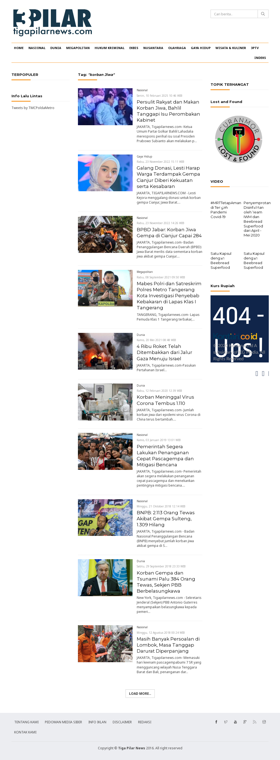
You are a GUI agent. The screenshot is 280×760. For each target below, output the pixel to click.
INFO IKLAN (97, 722)
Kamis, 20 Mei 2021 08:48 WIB (156, 340)
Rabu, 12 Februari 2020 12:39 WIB (159, 391)
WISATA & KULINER (230, 48)
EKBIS (133, 48)
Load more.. (140, 693)
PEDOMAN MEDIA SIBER (63, 722)
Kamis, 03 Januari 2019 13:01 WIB (159, 440)
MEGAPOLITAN (78, 48)
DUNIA (55, 48)
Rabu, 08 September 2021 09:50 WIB (161, 277)
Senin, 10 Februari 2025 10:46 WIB (159, 96)
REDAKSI (144, 722)
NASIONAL (36, 48)
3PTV (255, 48)
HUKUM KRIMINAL (109, 48)
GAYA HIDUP (201, 48)
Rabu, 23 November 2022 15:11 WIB (160, 162)
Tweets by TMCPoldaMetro (32, 107)
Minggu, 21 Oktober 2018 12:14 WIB (161, 506)
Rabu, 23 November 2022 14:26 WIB (160, 223)
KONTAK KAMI (25, 732)
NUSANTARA (153, 48)
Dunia (141, 335)
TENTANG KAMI (26, 722)
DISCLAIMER (122, 722)
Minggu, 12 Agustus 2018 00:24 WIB (161, 633)
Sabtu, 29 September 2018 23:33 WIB (161, 566)
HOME (19, 48)
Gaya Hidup (144, 156)
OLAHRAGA (177, 48)
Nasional (142, 90)
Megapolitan (145, 272)
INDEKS (260, 58)
